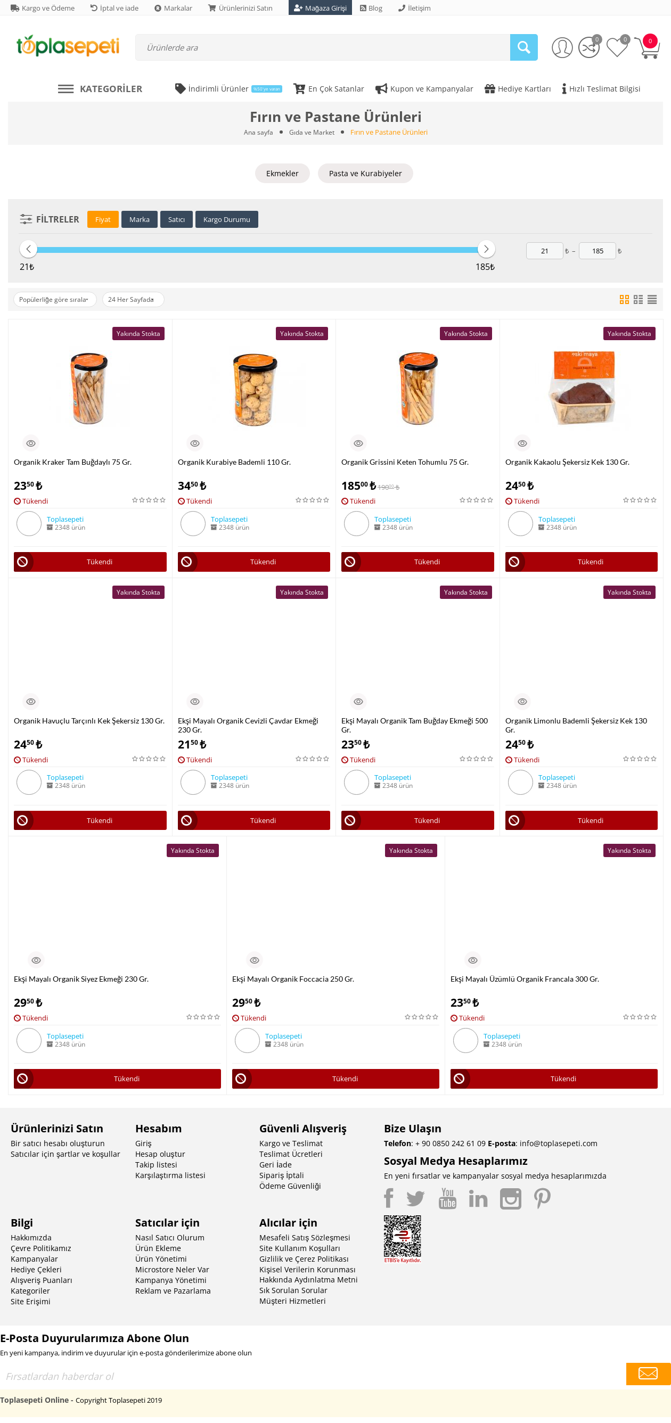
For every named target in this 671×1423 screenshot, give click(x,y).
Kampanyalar (34, 1265)
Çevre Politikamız (41, 1254)
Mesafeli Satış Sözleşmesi (304, 1243)
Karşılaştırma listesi (170, 1181)
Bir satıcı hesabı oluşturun (58, 1149)
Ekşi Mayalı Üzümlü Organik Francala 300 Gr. (525, 982)
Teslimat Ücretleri (291, 1160)
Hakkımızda (31, 1243)
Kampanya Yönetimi (171, 1286)
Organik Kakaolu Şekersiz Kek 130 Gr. (567, 461)
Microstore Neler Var (172, 1275)
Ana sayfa (257, 132)
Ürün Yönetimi (161, 1265)
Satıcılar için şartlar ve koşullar (65, 1160)
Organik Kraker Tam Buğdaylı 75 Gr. (73, 461)
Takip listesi (156, 1170)
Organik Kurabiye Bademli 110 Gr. (234, 461)
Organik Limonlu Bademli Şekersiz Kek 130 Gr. (576, 727)
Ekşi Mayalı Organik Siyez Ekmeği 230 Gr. (81, 982)
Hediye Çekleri (36, 1275)
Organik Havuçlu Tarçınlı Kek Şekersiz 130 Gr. (89, 722)
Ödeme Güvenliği (290, 1192)
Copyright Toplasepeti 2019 (119, 1406)
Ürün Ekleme (158, 1254)
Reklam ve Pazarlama (173, 1297)
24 (145, 299)
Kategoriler (30, 1297)
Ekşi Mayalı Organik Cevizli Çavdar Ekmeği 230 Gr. (248, 727)
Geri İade (275, 1170)
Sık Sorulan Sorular (293, 1296)
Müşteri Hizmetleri (292, 1307)
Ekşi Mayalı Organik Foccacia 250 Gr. (293, 982)
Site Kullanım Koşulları (299, 1254)
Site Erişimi (31, 1307)
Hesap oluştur (160, 1160)
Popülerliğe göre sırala (58, 299)
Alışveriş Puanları (41, 1286)
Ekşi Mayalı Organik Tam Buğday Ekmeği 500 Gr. (414, 727)
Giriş (143, 1149)
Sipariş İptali (281, 1181)
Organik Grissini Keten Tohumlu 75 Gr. (405, 461)
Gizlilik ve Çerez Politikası (304, 1265)
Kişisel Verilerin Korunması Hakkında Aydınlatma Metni (308, 1280)
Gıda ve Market (312, 132)
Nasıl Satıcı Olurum (169, 1243)
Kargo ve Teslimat (291, 1149)
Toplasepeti (65, 518)
